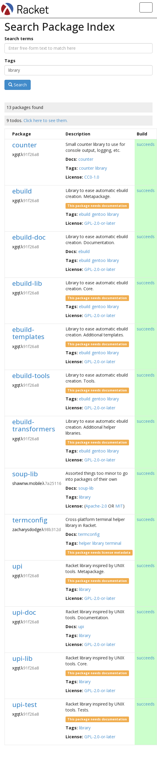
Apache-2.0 (96, 506)
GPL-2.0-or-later (99, 223)
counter (24, 144)
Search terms (18, 38)
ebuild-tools (31, 375)
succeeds (146, 144)
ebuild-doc (29, 237)
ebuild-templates (28, 333)
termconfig (29, 520)
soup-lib (25, 473)
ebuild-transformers (33, 425)
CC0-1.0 (91, 177)
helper (85, 543)
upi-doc (24, 612)
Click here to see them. (46, 120)
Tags (9, 60)
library (101, 168)
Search (17, 85)
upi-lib (22, 658)
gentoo (99, 214)
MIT (119, 506)
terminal (113, 543)
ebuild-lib (27, 283)
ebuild (22, 191)
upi (17, 566)
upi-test (24, 704)
